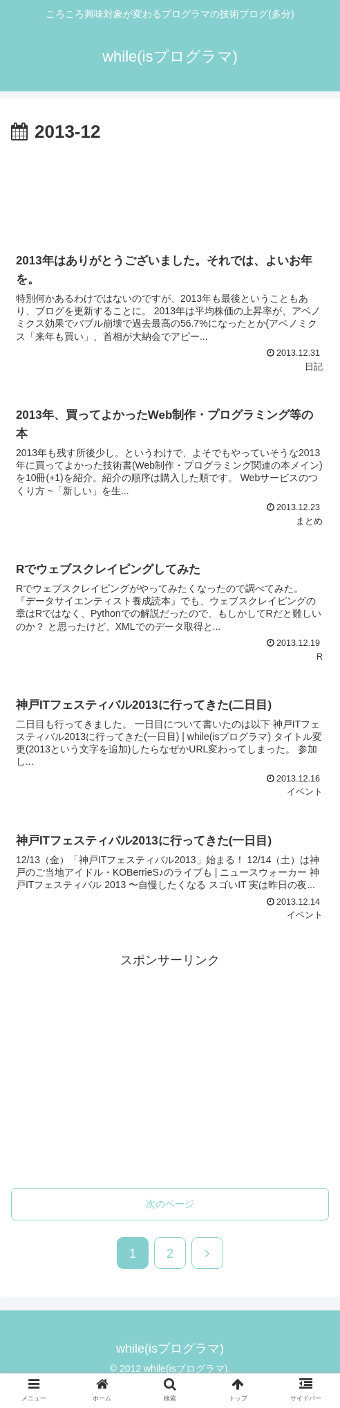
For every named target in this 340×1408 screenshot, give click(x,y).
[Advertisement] (170, 189)
